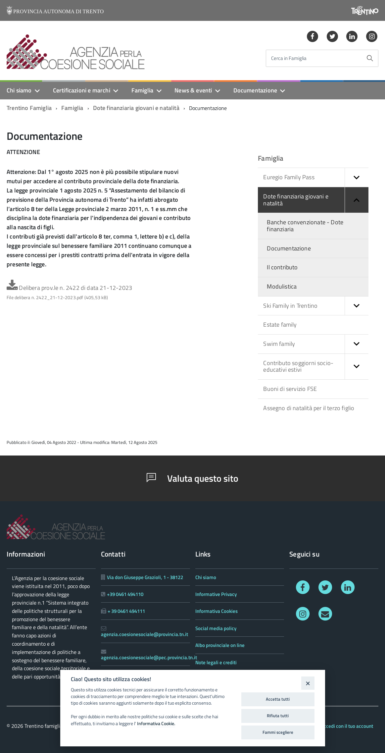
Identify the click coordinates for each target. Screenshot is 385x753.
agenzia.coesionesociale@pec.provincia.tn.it (149, 657)
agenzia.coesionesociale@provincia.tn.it (144, 634)
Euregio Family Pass (315, 177)
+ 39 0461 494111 (126, 611)
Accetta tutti (278, 699)
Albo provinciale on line (220, 645)
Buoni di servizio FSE (290, 388)
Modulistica (282, 286)
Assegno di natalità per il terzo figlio (308, 407)
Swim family (315, 344)
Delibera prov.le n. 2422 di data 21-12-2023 (69, 292)
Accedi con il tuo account (347, 726)
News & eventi (193, 90)
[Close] (307, 682)
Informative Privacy (216, 594)
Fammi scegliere (278, 732)
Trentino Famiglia (29, 107)
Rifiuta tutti (278, 715)
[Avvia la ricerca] (369, 58)
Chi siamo (19, 90)
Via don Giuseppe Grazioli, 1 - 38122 (145, 577)
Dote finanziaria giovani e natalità (136, 107)
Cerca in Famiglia (289, 58)
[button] (356, 177)
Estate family (280, 324)
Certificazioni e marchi (81, 90)
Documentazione (255, 90)
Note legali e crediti (216, 662)
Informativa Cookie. (156, 723)
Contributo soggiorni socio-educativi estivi (315, 366)
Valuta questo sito (192, 478)
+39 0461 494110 (125, 594)
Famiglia (142, 90)
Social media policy (215, 628)
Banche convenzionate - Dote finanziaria (305, 226)
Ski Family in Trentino (315, 305)
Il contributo (282, 267)
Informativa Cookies (216, 611)
